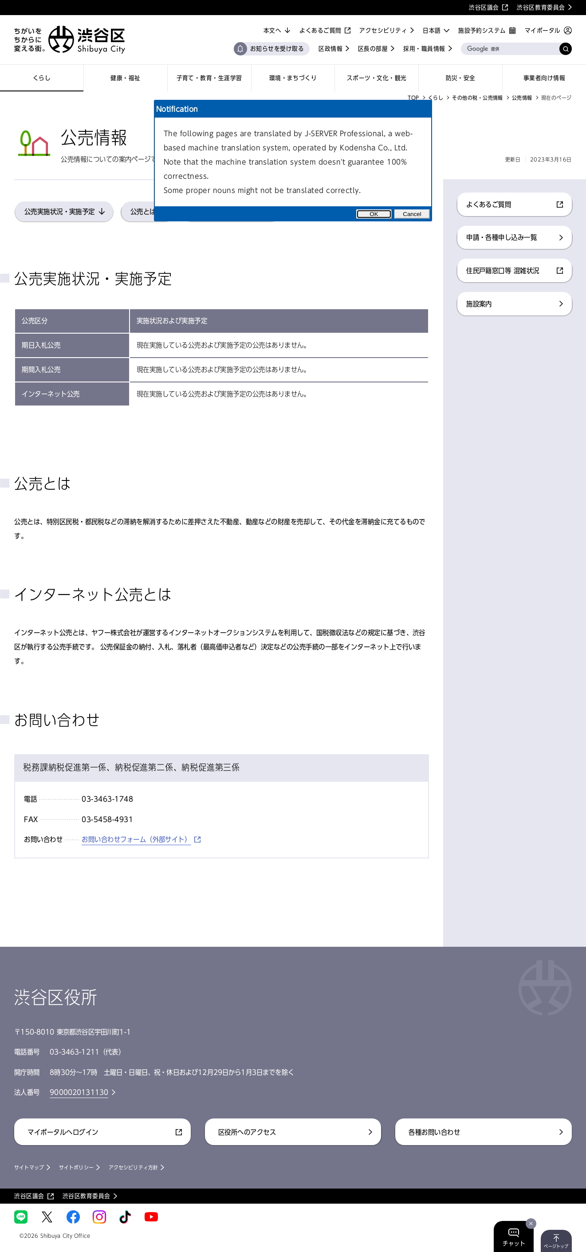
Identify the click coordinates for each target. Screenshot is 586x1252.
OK (374, 214)
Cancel (412, 214)
